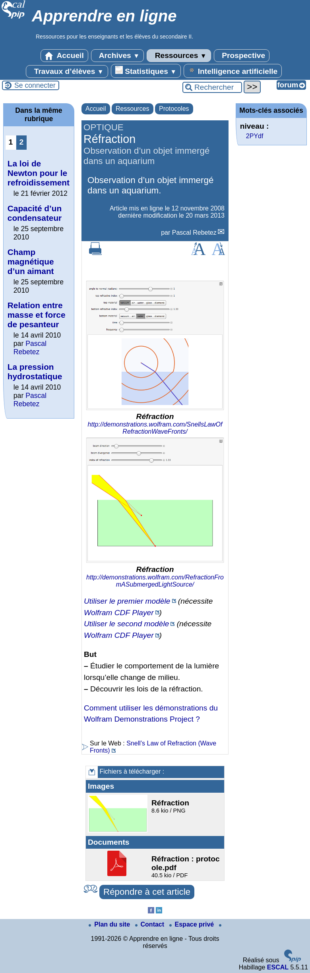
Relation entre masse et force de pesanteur (37, 315)
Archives (117, 55)
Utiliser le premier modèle (127, 601)
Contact (150, 924)
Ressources (178, 55)
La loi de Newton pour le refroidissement (39, 173)
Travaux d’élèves (66, 71)
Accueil (64, 55)
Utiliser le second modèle (126, 624)
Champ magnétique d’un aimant (31, 261)
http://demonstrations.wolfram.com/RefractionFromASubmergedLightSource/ (155, 581)
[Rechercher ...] (212, 87)
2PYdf (255, 136)
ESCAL (278, 967)
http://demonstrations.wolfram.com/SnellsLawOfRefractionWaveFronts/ (155, 428)
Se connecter (35, 85)
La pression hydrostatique (35, 371)
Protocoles (174, 108)
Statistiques (145, 70)
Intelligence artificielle (232, 70)
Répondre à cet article (146, 892)
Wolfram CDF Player (119, 612)
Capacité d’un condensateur (35, 213)
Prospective (241, 55)
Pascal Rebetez (194, 232)
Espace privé (192, 924)
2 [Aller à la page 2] (21, 142)
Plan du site (110, 924)
